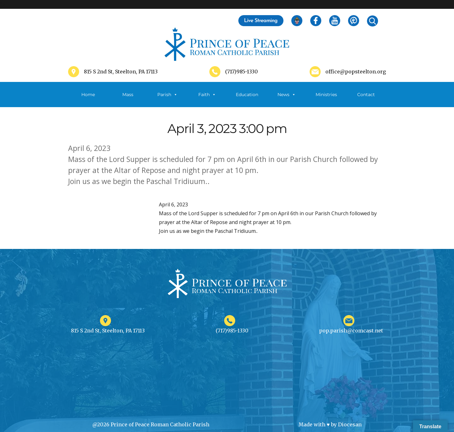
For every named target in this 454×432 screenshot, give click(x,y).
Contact (366, 94)
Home (88, 94)
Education (247, 94)
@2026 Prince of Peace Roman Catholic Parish (150, 424)
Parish (167, 94)
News (286, 94)
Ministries (326, 99)
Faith (207, 94)
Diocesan (350, 424)
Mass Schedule (127, 99)
